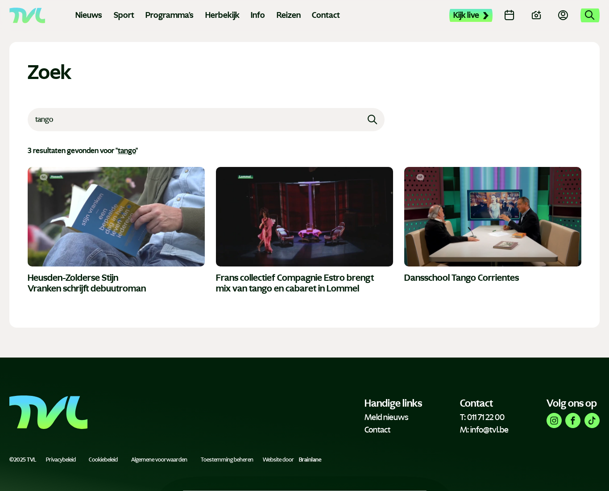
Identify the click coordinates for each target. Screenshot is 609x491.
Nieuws (88, 15)
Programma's (169, 15)
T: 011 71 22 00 (482, 417)
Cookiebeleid (103, 459)
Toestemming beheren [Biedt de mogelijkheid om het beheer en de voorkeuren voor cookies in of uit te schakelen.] (227, 459)
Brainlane (310, 459)
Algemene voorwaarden (159, 459)
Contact (326, 15)
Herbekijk (222, 15)
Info (258, 15)
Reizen (289, 15)
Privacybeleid (61, 459)
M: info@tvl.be (484, 429)
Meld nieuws (386, 417)
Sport (124, 15)
